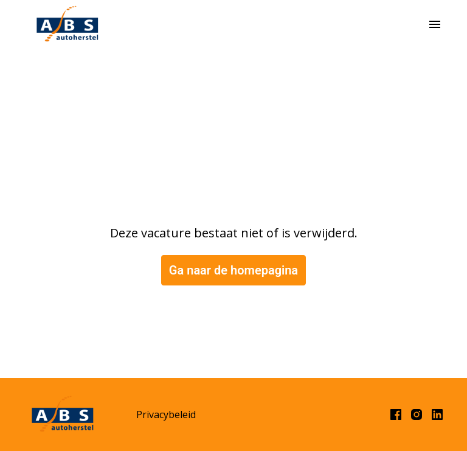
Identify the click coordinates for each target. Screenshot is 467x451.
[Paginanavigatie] (435, 24)
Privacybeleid (166, 414)
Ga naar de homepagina (233, 270)
